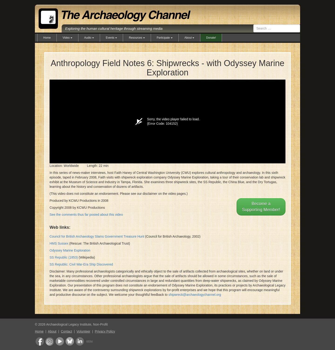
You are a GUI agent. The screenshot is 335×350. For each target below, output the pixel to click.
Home (47, 37)
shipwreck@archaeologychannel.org (194, 294)
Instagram (50, 341)
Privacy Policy (105, 331)
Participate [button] (165, 37)
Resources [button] (137, 37)
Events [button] (111, 37)
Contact (66, 331)
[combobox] (276, 28)
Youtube (60, 341)
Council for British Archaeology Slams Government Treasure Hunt (97, 236)
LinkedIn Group (80, 341)
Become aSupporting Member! (261, 206)
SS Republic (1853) (64, 257)
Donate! (211, 37)
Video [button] (67, 37)
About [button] (189, 37)
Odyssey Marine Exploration (70, 250)
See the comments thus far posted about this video (86, 214)
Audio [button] (89, 37)
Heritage (89, 341)
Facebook (40, 341)
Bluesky (70, 341)
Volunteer (83, 331)
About (52, 331)
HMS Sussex (59, 243)
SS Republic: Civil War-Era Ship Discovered (81, 264)
